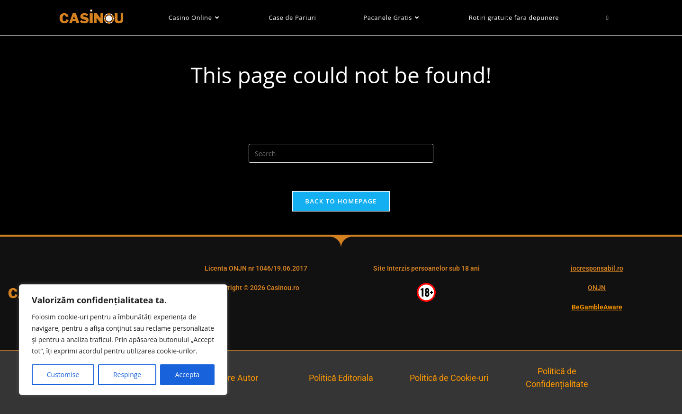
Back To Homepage (341, 201)
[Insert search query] (341, 153)
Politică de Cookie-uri (449, 378)
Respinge (127, 374)
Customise (63, 374)
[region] (123, 339)
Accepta (187, 374)
